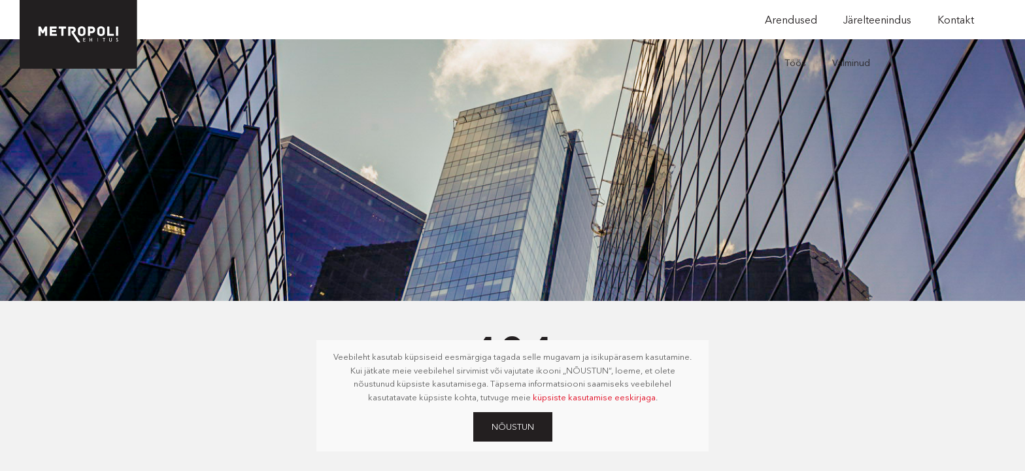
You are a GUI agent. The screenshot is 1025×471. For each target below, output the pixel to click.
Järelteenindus (877, 19)
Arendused (791, 19)
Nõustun (513, 426)
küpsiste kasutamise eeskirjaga (594, 397)
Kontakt (955, 19)
